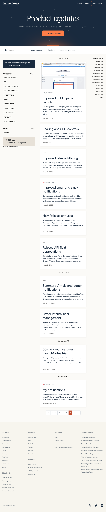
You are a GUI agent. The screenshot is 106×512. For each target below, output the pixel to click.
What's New (6, 464)
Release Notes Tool (8, 487)
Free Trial (5, 457)
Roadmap (51, 50)
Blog (29, 440)
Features (5, 460)
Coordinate (5, 437)
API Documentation (34, 471)
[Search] (19, 50)
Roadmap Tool (6, 481)
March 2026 (99, 64)
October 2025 (98, 79)
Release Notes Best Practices (90, 440)
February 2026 (98, 67)
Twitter (30, 447)
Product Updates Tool (9, 491)
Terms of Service (60, 444)
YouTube (31, 454)
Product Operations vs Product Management (91, 465)
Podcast (30, 450)
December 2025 (97, 73)
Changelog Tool (7, 477)
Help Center (32, 464)
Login (4, 467)
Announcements (37, 50)
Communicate (6, 440)
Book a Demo (97, 3)
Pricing (4, 454)
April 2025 (99, 91)
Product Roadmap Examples (90, 447)
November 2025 (97, 76)
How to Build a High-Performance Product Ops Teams (92, 471)
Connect (5, 444)
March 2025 (99, 94)
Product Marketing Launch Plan (91, 454)
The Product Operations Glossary (91, 460)
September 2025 (97, 82)
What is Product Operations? (90, 457)
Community (32, 437)
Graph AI (5, 450)
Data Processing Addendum (63, 447)
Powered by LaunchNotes (10, 146)
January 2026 (98, 70)
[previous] (48, 413)
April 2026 (99, 61)
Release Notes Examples (88, 444)
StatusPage (32, 474)
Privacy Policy (59, 440)
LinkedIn (31, 444)
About (56, 437)
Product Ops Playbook (88, 437)
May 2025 (99, 88)
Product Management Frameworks (92, 450)
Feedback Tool (6, 484)
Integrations (6, 447)
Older (101, 97)
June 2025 (99, 85)
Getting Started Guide (35, 467)
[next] (78, 413)
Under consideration (67, 50)
